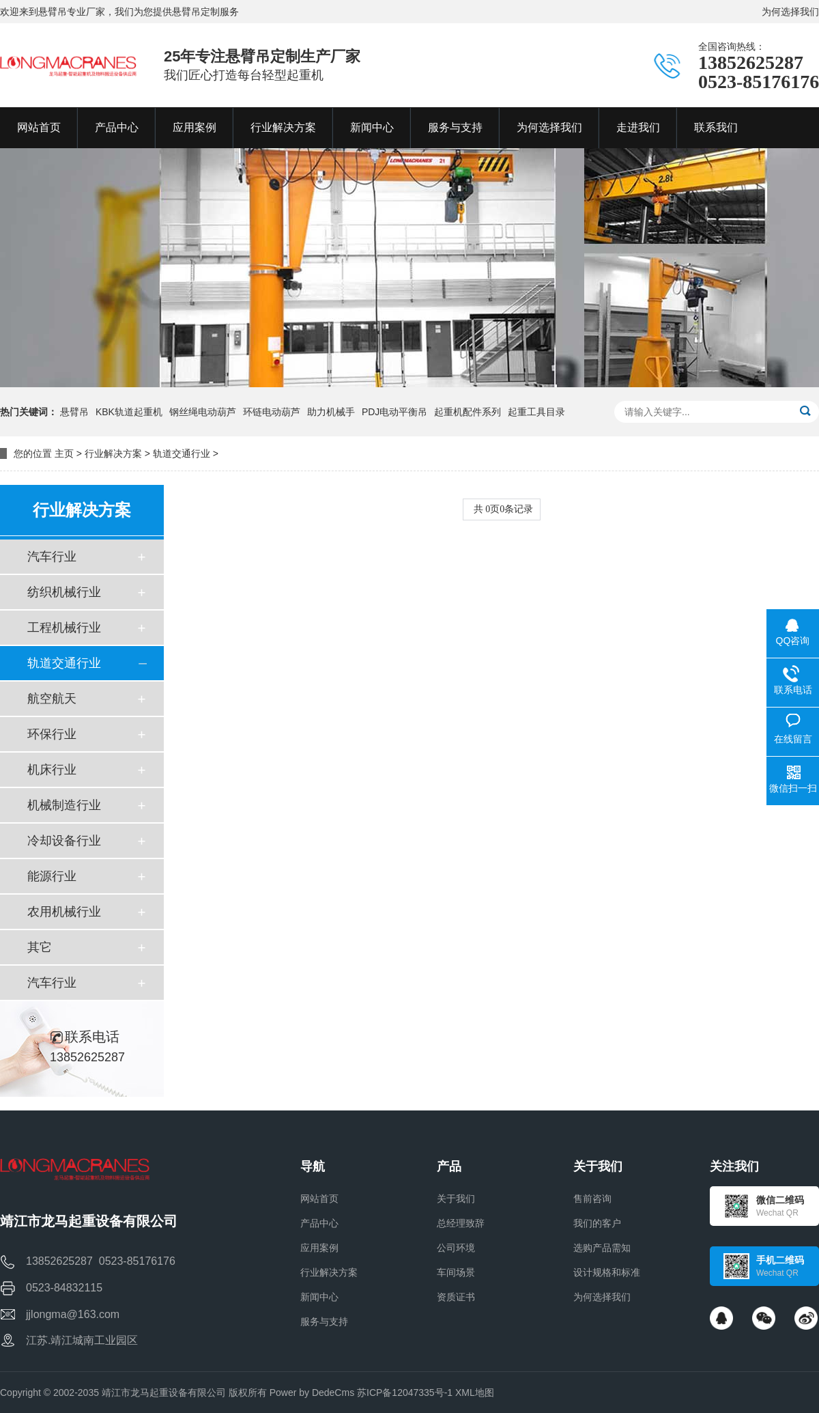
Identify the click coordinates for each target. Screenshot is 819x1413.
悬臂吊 (74, 411)
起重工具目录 (536, 411)
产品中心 (319, 1223)
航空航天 (51, 698)
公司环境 (456, 1247)
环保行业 (51, 734)
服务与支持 (324, 1321)
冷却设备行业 (64, 841)
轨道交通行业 (181, 453)
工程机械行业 (64, 627)
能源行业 (51, 876)
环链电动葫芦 (271, 411)
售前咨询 (592, 1198)
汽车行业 (51, 556)
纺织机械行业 (64, 592)
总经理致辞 (461, 1223)
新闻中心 (319, 1296)
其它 (39, 947)
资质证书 (456, 1296)
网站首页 (319, 1198)
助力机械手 (331, 411)
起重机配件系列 (467, 411)
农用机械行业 (64, 912)
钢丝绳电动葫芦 (202, 411)
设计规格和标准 (606, 1272)
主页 (64, 453)
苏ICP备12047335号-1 (404, 1392)
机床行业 (51, 770)
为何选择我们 (790, 11)
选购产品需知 (602, 1247)
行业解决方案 (113, 453)
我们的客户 (597, 1223)
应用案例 (319, 1247)
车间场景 (456, 1272)
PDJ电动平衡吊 (394, 411)
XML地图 (474, 1392)
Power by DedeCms (312, 1392)
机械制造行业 (64, 805)
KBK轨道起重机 (129, 411)
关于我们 (456, 1198)
